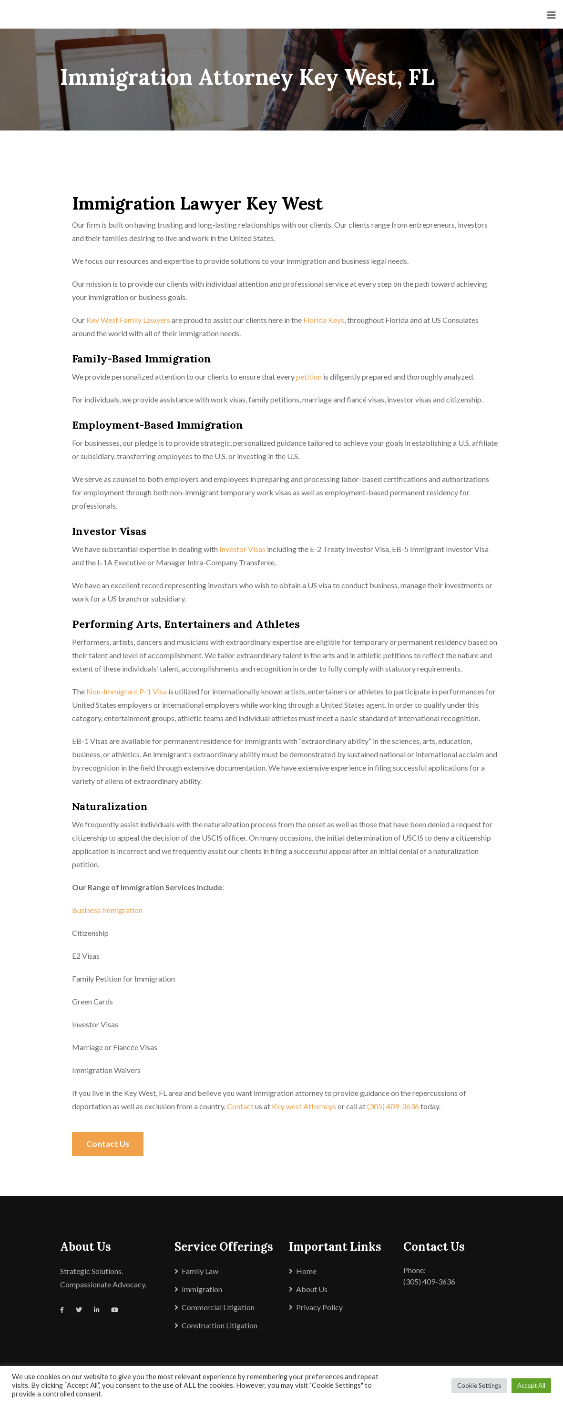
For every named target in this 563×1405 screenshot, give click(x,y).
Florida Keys (323, 319)
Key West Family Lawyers (128, 319)
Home (306, 1270)
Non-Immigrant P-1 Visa (126, 691)
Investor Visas (242, 548)
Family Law (200, 1270)
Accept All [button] (531, 1385)
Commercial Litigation (218, 1307)
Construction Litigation (219, 1325)
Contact (240, 1106)
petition (309, 376)
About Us (312, 1289)
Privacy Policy (319, 1307)
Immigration (202, 1289)
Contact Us (107, 1144)
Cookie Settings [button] (479, 1385)
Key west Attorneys (304, 1106)
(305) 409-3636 (393, 1106)
